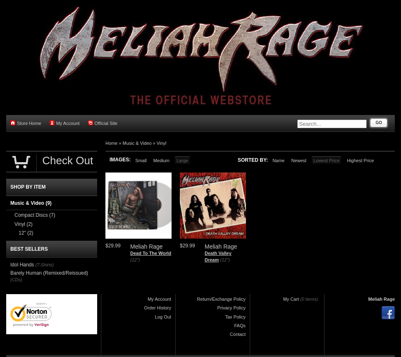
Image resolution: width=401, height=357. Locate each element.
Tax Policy (235, 316)
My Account (65, 123)
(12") (135, 259)
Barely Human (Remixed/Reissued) (49, 273)
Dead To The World (150, 253)
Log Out (163, 316)
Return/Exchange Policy (221, 299)
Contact (238, 334)
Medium (161, 160)
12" (26, 233)
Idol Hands (22, 265)
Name (278, 160)
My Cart (291, 299)
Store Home (25, 123)
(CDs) (16, 279)
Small (141, 160)
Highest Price (360, 160)
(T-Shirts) (44, 264)
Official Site (102, 123)
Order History (157, 307)
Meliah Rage (381, 299)
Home (111, 143)
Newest (298, 160)
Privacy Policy (231, 307)
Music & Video (137, 143)
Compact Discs (34, 215)
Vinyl (162, 143)
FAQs (240, 325)
